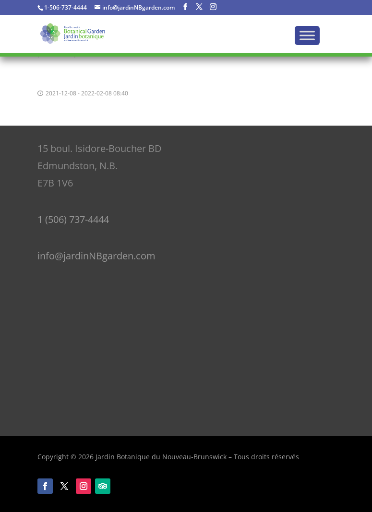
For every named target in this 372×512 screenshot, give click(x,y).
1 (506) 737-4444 (73, 219)
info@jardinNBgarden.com (96, 255)
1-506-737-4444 (65, 7)
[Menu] (307, 35)
